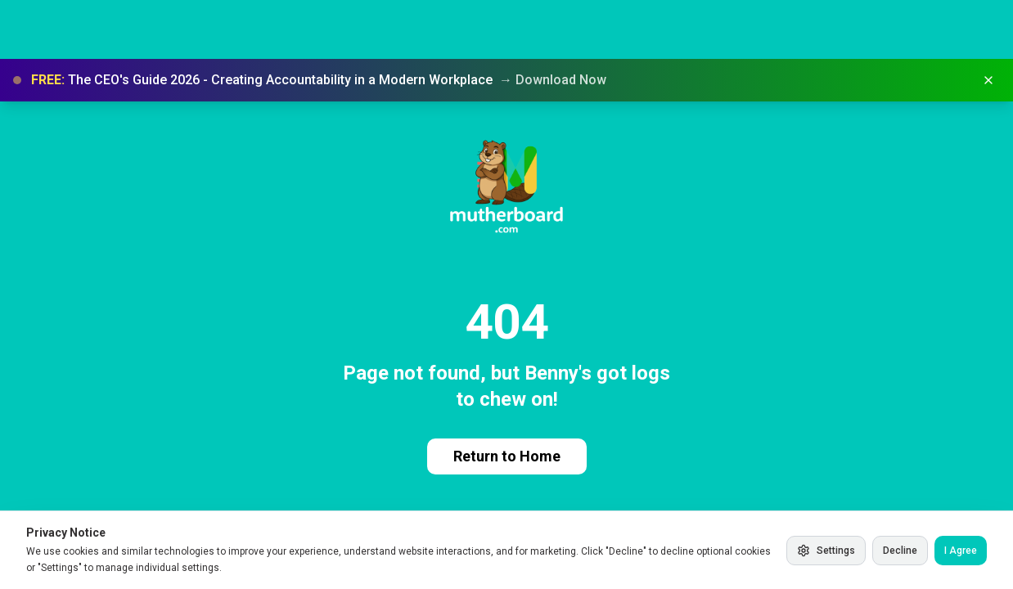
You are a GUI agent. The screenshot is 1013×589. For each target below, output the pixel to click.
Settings (826, 550)
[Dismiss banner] (988, 80)
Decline (900, 550)
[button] (506, 80)
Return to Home (507, 456)
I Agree (960, 550)
